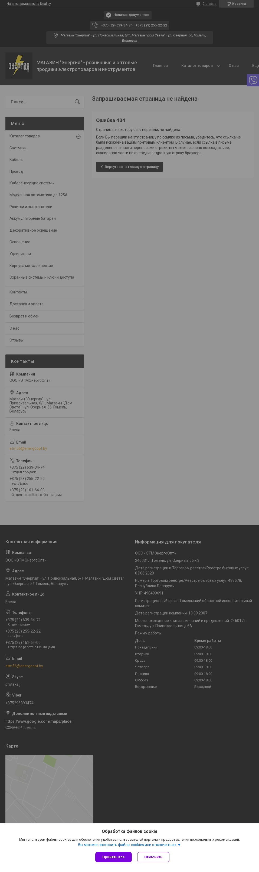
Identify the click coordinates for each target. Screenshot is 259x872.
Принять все (113, 857)
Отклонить (153, 857)
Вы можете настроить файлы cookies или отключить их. (127, 845)
